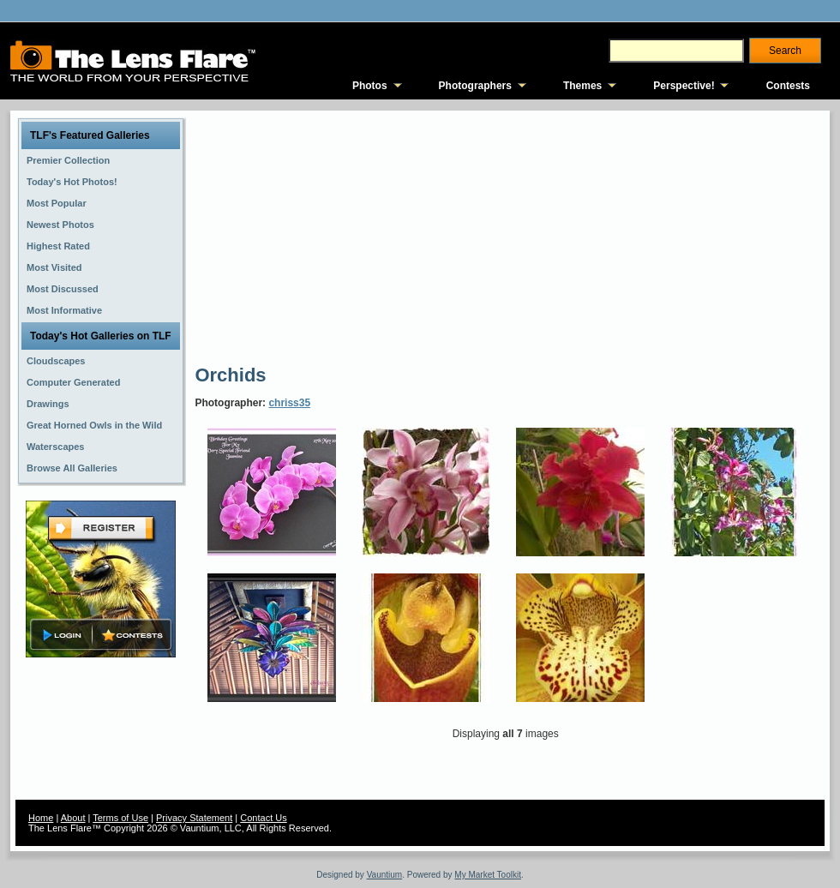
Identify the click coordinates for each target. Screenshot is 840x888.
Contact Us (263, 818)
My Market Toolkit (487, 874)
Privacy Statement (194, 818)
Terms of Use (120, 818)
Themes (582, 86)
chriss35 (289, 403)
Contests (788, 86)
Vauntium (385, 874)
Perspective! (683, 86)
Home (40, 818)
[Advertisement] (424, 236)
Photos (369, 86)
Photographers (475, 86)
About (73, 818)
